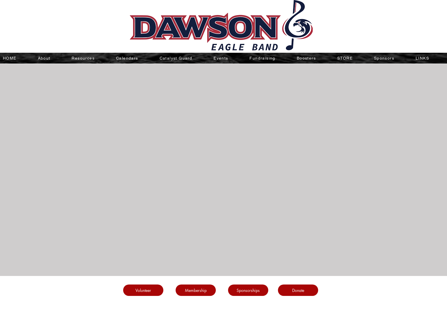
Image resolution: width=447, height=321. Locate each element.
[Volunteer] (143, 290)
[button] (91, 58)
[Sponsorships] (248, 290)
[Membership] (196, 290)
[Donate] (298, 290)
